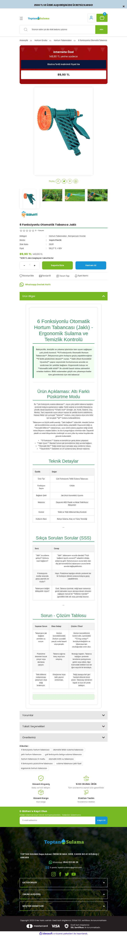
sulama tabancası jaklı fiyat (68, 763)
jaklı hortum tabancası (31, 754)
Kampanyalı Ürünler (77, 236)
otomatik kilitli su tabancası (61, 759)
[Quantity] (29, 265)
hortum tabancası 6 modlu (33, 759)
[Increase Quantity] (34, 265)
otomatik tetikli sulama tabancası (68, 750)
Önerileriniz (29, 737)
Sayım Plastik (55, 240)
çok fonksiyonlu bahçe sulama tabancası (63, 754)
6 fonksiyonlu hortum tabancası (35, 750)
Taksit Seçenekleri (33, 726)
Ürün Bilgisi (28, 296)
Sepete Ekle (57, 265)
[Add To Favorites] (27, 275)
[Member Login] (91, 18)
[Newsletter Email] (64, 820)
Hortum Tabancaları (58, 236)
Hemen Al (90, 265)
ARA (101, 29)
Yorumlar (27, 715)
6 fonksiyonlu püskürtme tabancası (37, 763)
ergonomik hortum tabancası (34, 768)
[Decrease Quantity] (24, 265)
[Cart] (102, 18)
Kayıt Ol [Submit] (101, 820)
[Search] (64, 29)
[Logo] (38, 18)
